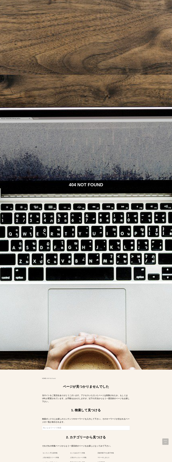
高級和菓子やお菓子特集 (106, 453)
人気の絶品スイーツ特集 (51, 457)
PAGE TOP (165, 441)
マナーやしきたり (103, 457)
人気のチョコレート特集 (78, 457)
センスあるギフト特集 (77, 453)
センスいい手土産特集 (50, 453)
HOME (44, 378)
